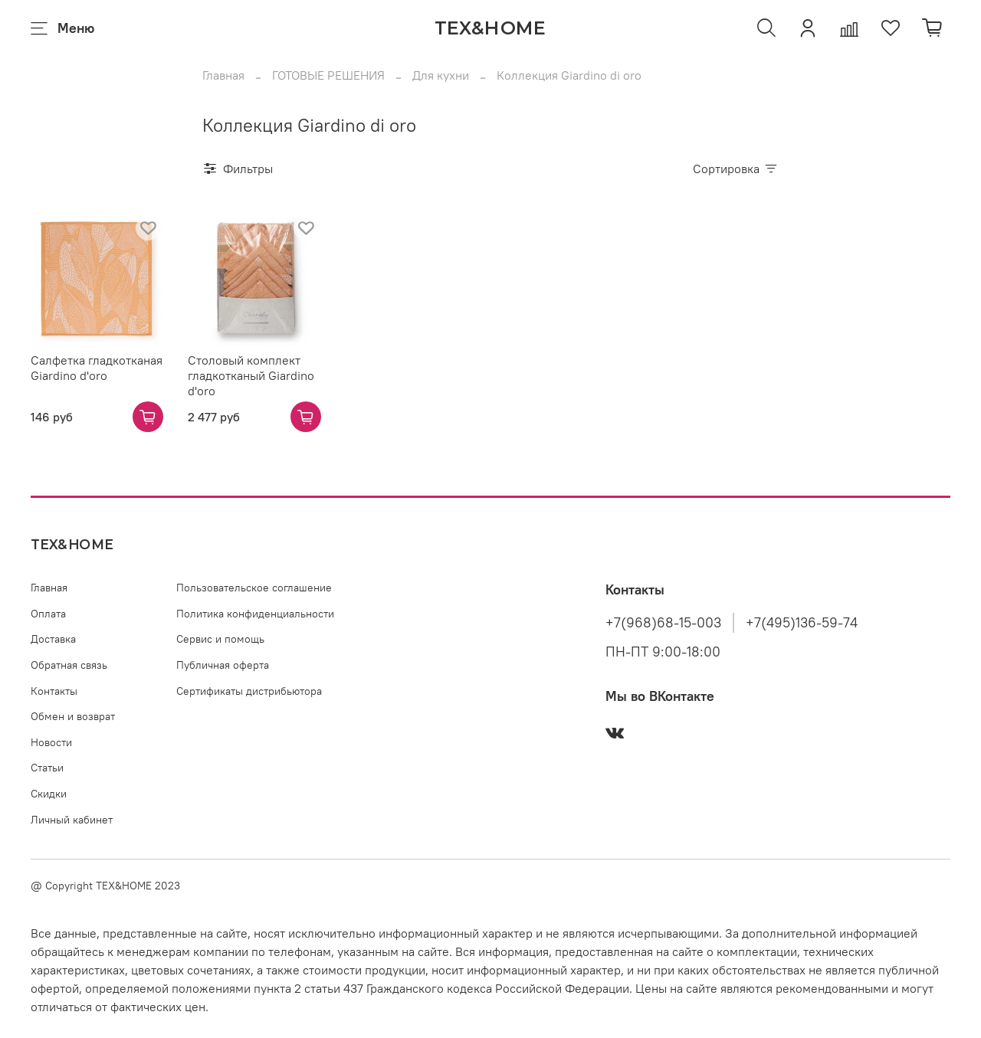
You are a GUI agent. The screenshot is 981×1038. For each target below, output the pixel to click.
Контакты (54, 691)
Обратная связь (69, 665)
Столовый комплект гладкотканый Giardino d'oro (251, 375)
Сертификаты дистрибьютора (249, 691)
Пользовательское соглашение (254, 587)
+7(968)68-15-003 (663, 622)
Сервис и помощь (220, 639)
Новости (51, 742)
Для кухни (440, 75)
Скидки (49, 794)
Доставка (53, 639)
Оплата (48, 614)
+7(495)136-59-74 (802, 622)
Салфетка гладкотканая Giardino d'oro (96, 367)
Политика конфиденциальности (255, 614)
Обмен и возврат (73, 716)
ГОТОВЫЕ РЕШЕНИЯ (328, 75)
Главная (223, 75)
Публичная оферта (222, 665)
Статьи (47, 767)
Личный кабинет (72, 820)
